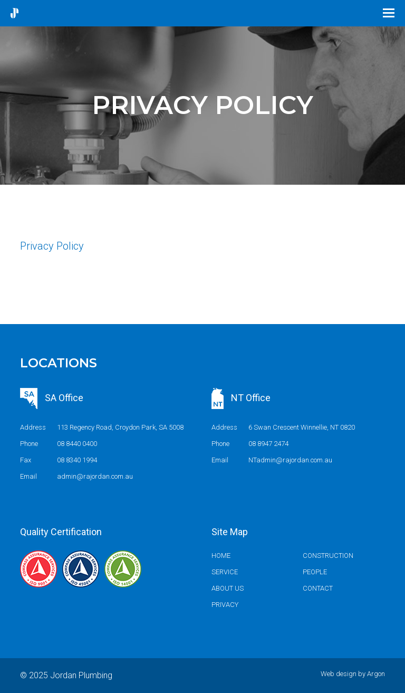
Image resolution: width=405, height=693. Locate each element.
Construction (328, 555)
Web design (338, 674)
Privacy (224, 605)
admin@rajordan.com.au (95, 476)
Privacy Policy (52, 246)
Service (224, 572)
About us (227, 588)
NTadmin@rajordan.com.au (290, 460)
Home (220, 555)
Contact (318, 588)
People (315, 572)
